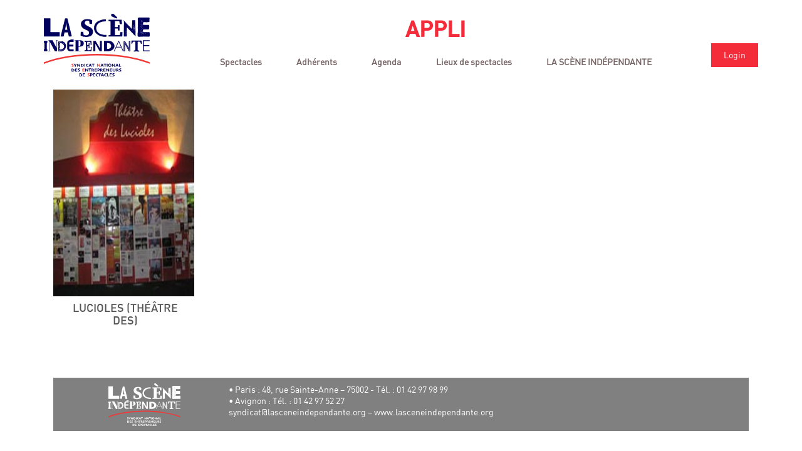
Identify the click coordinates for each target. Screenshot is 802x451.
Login (735, 54)
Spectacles (241, 61)
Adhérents (316, 61)
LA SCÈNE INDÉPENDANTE (599, 61)
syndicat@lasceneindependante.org (297, 412)
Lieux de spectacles (474, 61)
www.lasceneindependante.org (434, 412)
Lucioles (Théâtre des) (125, 315)
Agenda (386, 61)
